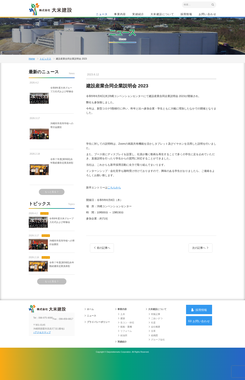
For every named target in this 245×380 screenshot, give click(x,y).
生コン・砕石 (126, 341)
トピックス (45, 69)
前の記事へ (102, 263)
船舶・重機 (125, 346)
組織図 (153, 354)
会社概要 (154, 346)
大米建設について (162, 14)
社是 (152, 341)
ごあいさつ (155, 337)
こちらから (114, 202)
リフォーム (125, 350)
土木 (121, 333)
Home (32, 69)
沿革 (152, 350)
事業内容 (120, 14)
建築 (121, 337)
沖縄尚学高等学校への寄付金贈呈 (52, 147)
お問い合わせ (207, 14)
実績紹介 (138, 14)
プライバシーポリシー (97, 341)
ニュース (102, 14)
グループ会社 (156, 358)
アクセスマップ (45, 354)
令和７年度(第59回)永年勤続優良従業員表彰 (51, 183)
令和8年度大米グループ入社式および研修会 (51, 111)
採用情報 (186, 14)
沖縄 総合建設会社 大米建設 (55, 12)
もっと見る (52, 205)
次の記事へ (200, 263)
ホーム (89, 328)
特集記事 (154, 333)
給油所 (122, 354)
